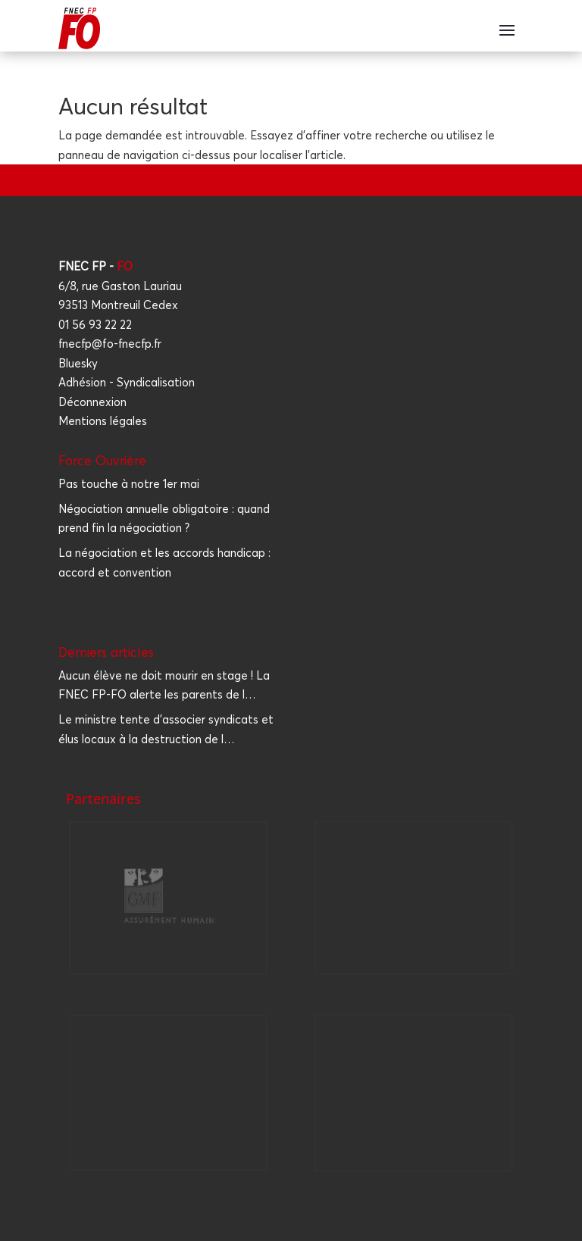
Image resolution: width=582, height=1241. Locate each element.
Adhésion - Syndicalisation (126, 382)
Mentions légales (102, 421)
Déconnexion (92, 402)
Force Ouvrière (102, 460)
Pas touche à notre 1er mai (128, 484)
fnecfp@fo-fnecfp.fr (109, 343)
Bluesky (78, 363)
